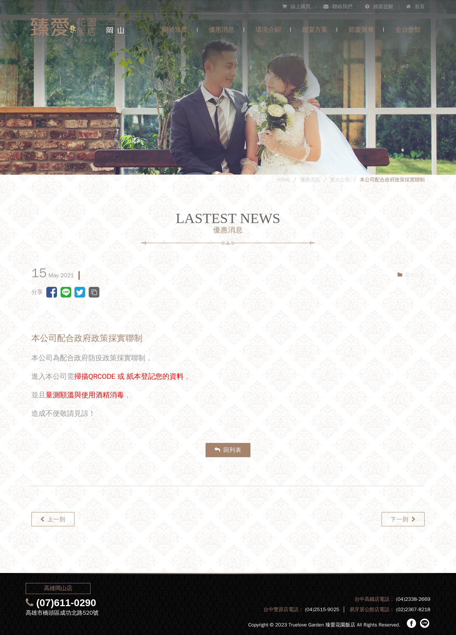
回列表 (228, 450)
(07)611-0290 (66, 602)
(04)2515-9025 (322, 609)
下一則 (403, 519)
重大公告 (340, 180)
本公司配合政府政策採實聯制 (392, 180)
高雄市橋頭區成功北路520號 (62, 612)
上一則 (53, 519)
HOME (283, 180)
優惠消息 (310, 180)
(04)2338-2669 (413, 599)
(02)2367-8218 (413, 609)
